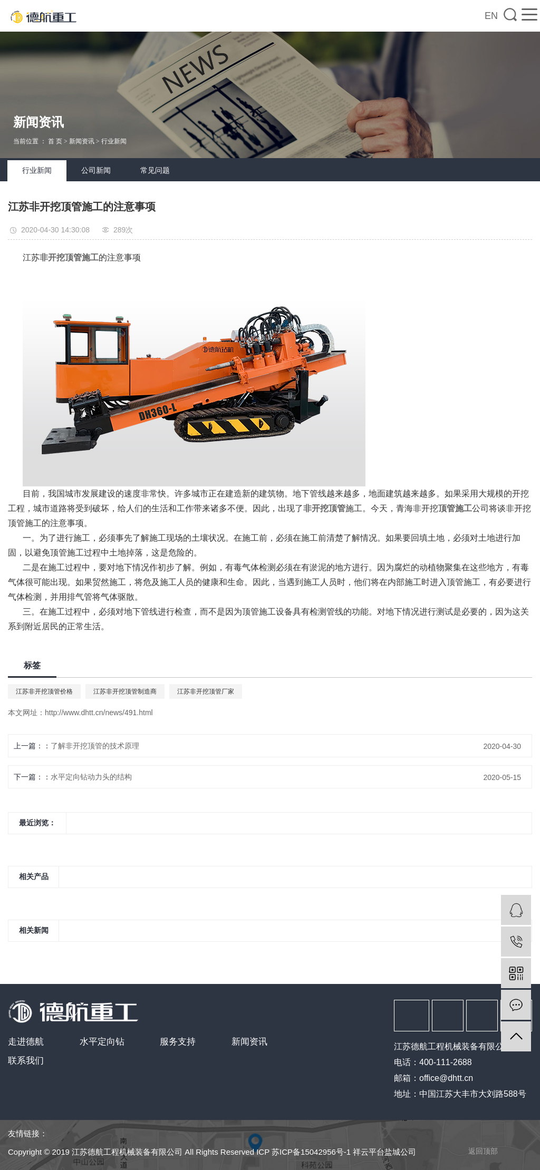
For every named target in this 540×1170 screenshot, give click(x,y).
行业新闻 (114, 141)
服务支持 (178, 1042)
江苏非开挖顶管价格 (44, 691)
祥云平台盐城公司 (384, 1151)
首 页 (55, 141)
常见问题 (155, 170)
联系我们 (26, 1061)
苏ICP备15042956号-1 (311, 1151)
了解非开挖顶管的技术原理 (95, 746)
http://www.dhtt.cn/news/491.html (99, 712)
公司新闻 (96, 170)
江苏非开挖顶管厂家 (205, 691)
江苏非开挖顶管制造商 (125, 691)
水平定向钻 (102, 1042)
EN (491, 16)
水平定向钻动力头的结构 (91, 777)
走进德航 (26, 1042)
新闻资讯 (81, 141)
